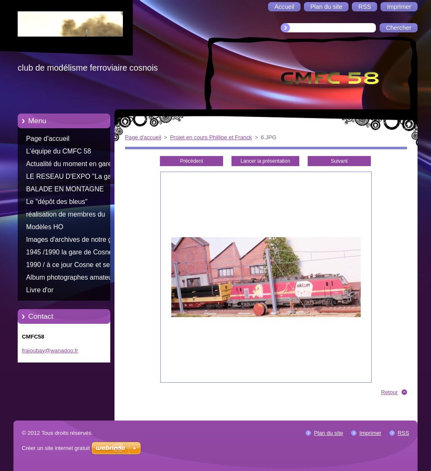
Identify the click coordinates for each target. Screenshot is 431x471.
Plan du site (328, 433)
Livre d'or (39, 290)
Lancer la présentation (265, 161)
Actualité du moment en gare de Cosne (73, 165)
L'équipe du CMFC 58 (58, 151)
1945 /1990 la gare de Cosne (69, 252)
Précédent (191, 161)
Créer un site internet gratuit (56, 448)
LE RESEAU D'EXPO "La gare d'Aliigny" (71, 178)
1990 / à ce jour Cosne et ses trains (69, 266)
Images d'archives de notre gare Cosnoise (74, 241)
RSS (403, 433)
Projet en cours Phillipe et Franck (211, 137)
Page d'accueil (47, 138)
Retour (389, 392)
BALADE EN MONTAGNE (65, 189)
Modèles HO (45, 226)
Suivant (339, 161)
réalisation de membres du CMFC (65, 216)
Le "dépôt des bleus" (57, 201)
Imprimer (370, 433)
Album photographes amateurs (72, 277)
